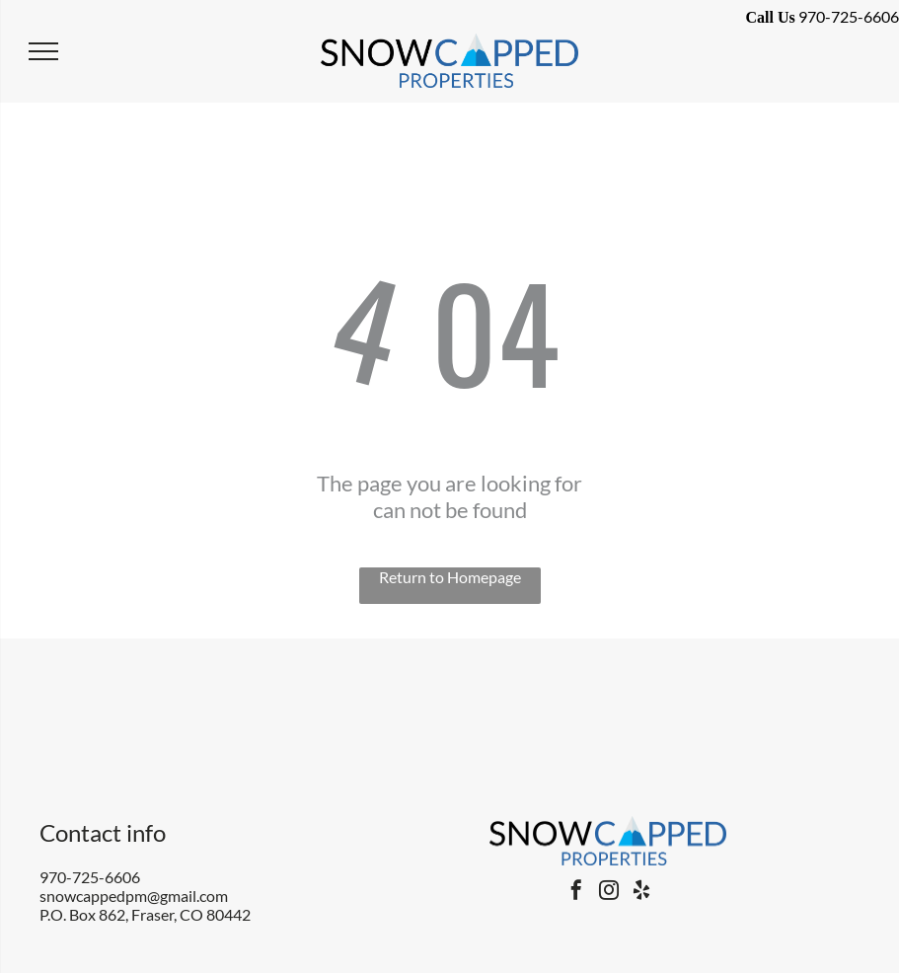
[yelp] (641, 892)
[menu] (43, 51)
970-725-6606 (89, 876)
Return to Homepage (450, 576)
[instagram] (609, 892)
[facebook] (576, 892)
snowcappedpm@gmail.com (133, 895)
